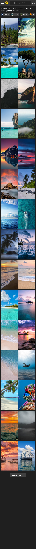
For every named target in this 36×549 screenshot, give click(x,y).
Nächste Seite (18, 475)
